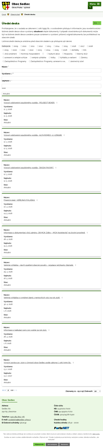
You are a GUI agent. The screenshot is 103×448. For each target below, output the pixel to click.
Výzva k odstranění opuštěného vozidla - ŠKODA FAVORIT (30, 168)
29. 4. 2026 (8, 272)
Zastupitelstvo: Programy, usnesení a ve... (48, 61)
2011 (33, 46)
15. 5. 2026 (8, 246)
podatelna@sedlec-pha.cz (19, 420)
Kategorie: (6, 46)
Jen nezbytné (52, 444)
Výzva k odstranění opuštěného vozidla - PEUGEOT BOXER (31, 103)
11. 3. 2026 (8, 109)
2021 (23, 50)
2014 (57, 46)
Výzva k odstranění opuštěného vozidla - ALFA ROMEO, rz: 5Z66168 (34, 135)
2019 (6, 50)
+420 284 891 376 (17, 417)
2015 (66, 46)
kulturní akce (54, 54)
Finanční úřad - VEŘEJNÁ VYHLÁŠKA (21, 200)
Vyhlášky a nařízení (68, 57)
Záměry (84, 57)
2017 (82, 46)
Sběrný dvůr (82, 54)
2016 (74, 46)
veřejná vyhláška (39, 57)
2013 (49, 46)
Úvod (4, 14)
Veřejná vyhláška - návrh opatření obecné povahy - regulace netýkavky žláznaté (40, 265)
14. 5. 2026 (8, 213)
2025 (57, 50)
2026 (65, 50)
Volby (53, 57)
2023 (40, 50)
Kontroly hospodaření (30, 54)
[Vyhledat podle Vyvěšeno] (51, 78)
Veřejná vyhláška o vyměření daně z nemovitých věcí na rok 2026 (33, 298)
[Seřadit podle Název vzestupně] (8, 65)
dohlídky (75, 50)
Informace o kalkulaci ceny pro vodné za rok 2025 (27, 330)
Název (4, 67)
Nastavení (65, 444)
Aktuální (7, 122)
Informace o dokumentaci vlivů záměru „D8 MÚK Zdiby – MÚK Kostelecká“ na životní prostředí (46, 233)
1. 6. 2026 (7, 311)
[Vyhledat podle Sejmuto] (51, 86)
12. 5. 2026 (8, 148)
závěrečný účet (77, 61)
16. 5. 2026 (8, 278)
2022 (31, 50)
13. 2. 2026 (8, 369)
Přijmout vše (38, 444)
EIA (84, 50)
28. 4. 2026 (8, 239)
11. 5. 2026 (8, 116)
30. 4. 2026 (8, 304)
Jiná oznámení (11, 54)
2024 (48, 50)
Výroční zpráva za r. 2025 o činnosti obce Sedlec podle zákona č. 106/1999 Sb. (39, 363)
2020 (15, 50)
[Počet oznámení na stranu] (97, 391)
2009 (16, 46)
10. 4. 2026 (8, 207)
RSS (97, 24)
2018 (91, 46)
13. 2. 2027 (8, 376)
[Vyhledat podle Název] (51, 70)
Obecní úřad (15, 14)
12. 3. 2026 (8, 142)
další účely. (96, 434)
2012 (41, 46)
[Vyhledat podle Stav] (51, 94)
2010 (24, 46)
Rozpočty (68, 54)
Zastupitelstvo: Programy (15, 61)
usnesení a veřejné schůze (16, 57)
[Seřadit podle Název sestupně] (8, 66)
